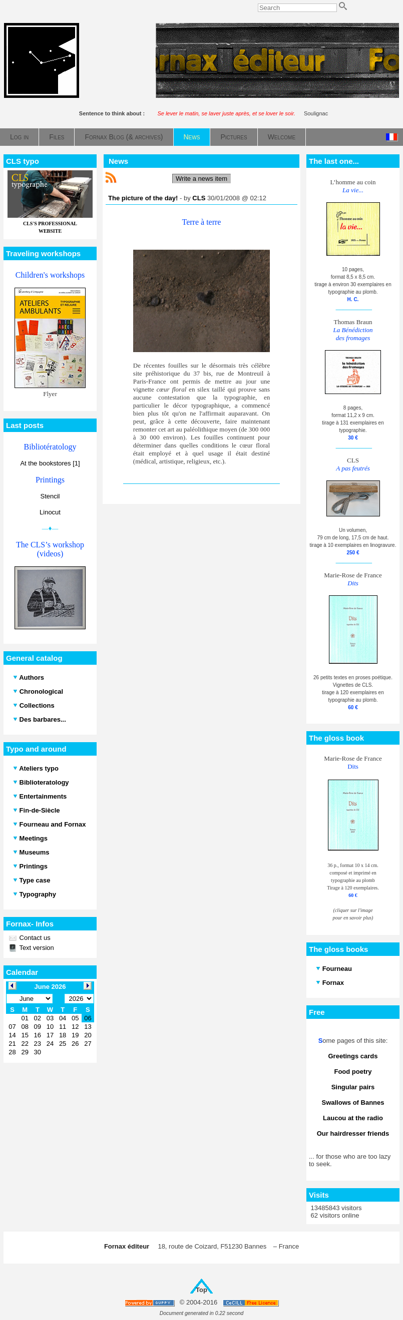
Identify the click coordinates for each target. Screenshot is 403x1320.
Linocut (50, 512)
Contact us (34, 937)
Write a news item (201, 178)
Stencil (50, 496)
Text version (36, 947)
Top (201, 1290)
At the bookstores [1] (50, 463)
